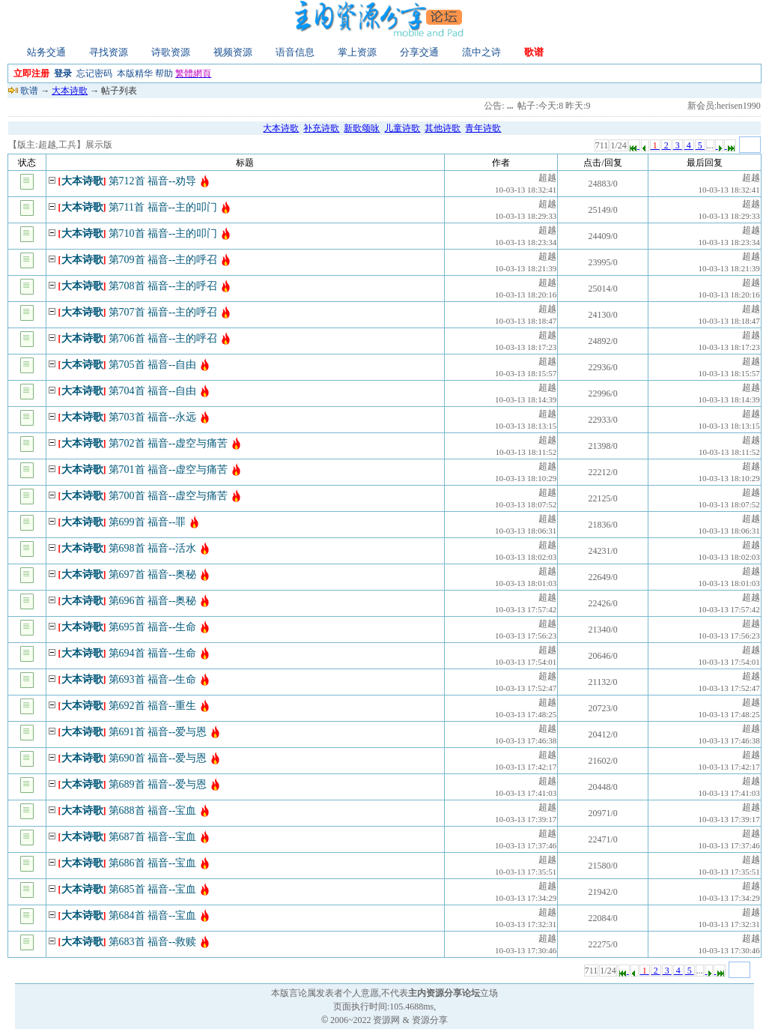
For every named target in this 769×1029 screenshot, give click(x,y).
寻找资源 (108, 52)
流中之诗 (481, 52)
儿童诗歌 (402, 128)
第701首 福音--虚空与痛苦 (168, 469)
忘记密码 (94, 73)
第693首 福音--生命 (153, 679)
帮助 (164, 73)
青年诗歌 (483, 128)
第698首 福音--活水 (153, 548)
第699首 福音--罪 (147, 522)
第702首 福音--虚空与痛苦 (168, 443)
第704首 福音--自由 (153, 390)
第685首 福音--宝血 (153, 889)
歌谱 (534, 52)
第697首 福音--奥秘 (153, 574)
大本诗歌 (70, 90)
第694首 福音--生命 (153, 653)
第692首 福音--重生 (153, 705)
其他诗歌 (443, 128)
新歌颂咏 (362, 128)
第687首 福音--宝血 (153, 836)
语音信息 (295, 52)
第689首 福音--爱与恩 (158, 784)
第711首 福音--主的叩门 (163, 207)
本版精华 (135, 73)
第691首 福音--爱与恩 (158, 731)
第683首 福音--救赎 (153, 941)
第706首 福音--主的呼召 (163, 338)
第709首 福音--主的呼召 (163, 259)
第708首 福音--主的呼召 (163, 286)
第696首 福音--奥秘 (153, 600)
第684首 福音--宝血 (153, 915)
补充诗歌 (321, 128)
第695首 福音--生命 (153, 627)
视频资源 (232, 52)
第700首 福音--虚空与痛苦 (168, 495)
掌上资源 (357, 52)
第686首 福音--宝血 (153, 863)
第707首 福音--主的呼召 (163, 312)
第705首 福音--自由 (153, 364)
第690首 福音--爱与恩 (158, 758)
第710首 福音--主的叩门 (163, 233)
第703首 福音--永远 (153, 417)
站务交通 (46, 52)
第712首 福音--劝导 (153, 181)
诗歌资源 (170, 52)
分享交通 (419, 52)
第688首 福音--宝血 (153, 810)
